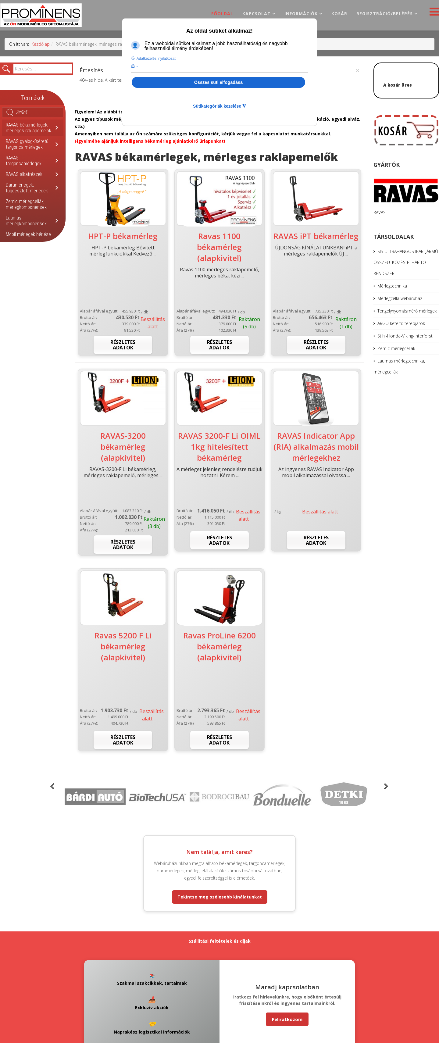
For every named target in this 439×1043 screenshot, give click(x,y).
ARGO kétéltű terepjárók (401, 323)
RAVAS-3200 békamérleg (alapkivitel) (123, 446)
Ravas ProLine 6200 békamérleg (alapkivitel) (219, 646)
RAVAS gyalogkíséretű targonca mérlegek (27, 144)
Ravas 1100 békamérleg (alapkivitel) (219, 246)
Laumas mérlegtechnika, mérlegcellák (399, 366)
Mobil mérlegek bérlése (28, 234)
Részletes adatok (122, 345)
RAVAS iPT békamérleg (316, 235)
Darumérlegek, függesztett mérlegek (27, 188)
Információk (301, 13)
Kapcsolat (256, 13)
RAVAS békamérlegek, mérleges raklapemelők (28, 128)
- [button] (137, 66)
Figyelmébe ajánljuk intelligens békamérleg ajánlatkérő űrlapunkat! (150, 141)
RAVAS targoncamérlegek (23, 160)
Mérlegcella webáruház (399, 298)
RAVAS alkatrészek (24, 174)
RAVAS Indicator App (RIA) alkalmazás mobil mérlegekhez (316, 446)
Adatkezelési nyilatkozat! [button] (157, 58)
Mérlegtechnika (392, 286)
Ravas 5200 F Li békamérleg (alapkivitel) (123, 646)
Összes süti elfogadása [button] (218, 82)
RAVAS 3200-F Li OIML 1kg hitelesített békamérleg (219, 446)
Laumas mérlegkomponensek (26, 221)
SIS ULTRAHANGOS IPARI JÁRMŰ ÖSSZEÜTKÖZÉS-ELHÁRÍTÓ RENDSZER (405, 262)
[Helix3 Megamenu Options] (433, 13)
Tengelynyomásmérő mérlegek (407, 311)
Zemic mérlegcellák (396, 348)
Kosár (339, 13)
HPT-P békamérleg (123, 235)
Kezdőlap (40, 44)
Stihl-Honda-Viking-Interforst (405, 336)
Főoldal (222, 13)
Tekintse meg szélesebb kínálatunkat (219, 897)
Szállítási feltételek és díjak (220, 941)
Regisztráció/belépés (384, 13)
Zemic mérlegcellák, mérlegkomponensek (26, 204)
